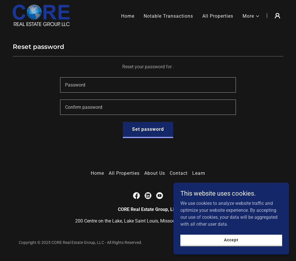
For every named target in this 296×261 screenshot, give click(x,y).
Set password (148, 129)
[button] (251, 16)
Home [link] (127, 16)
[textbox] (148, 85)
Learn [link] (198, 173)
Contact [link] (179, 173)
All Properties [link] (217, 16)
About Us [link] (154, 173)
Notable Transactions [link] (168, 16)
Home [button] (97, 173)
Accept (231, 243)
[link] (41, 15)
